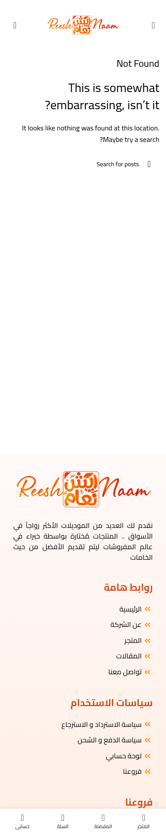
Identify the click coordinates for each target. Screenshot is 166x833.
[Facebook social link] (94, 6)
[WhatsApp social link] (71, 6)
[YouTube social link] (79, 6)
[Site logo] (83, 24)
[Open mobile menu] (153, 25)
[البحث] (83, 164)
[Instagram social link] (87, 6)
